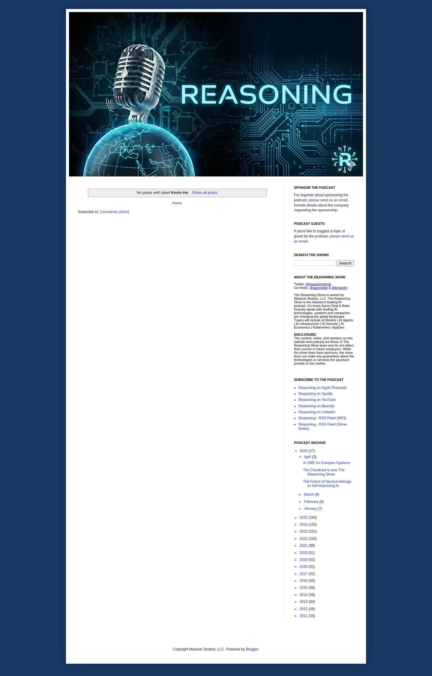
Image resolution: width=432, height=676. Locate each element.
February (311, 502)
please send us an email (328, 200)
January (311, 508)
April (308, 457)
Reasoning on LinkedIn (316, 412)
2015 (304, 588)
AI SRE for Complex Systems (326, 463)
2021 (304, 545)
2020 (304, 553)
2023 (304, 531)
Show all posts (205, 192)
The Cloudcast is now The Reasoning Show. (324, 472)
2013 (304, 602)
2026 (304, 451)
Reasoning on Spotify (315, 394)
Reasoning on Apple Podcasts (322, 388)
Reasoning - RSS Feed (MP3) (322, 418)
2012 (304, 609)
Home (177, 203)
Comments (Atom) (114, 212)
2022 (304, 539)
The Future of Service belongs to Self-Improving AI (327, 483)
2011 (304, 616)
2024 (304, 524)
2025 (304, 517)
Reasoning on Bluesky (316, 406)
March (309, 494)
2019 (304, 560)
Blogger (252, 649)
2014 (304, 595)
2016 (304, 581)
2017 (304, 574)
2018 (304, 566)
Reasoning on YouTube (317, 400)
